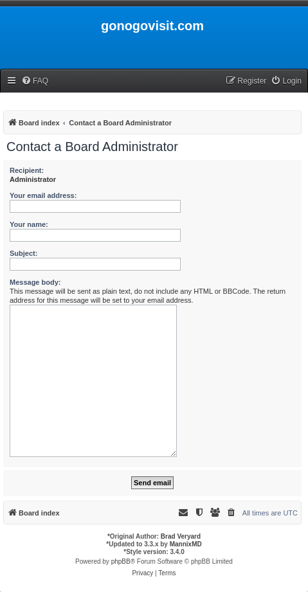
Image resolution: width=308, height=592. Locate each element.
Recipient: (27, 170)
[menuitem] (34, 81)
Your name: (29, 224)
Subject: (23, 253)
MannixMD (186, 544)
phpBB (121, 561)
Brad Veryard (181, 536)
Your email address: (43, 195)
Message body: (35, 282)
